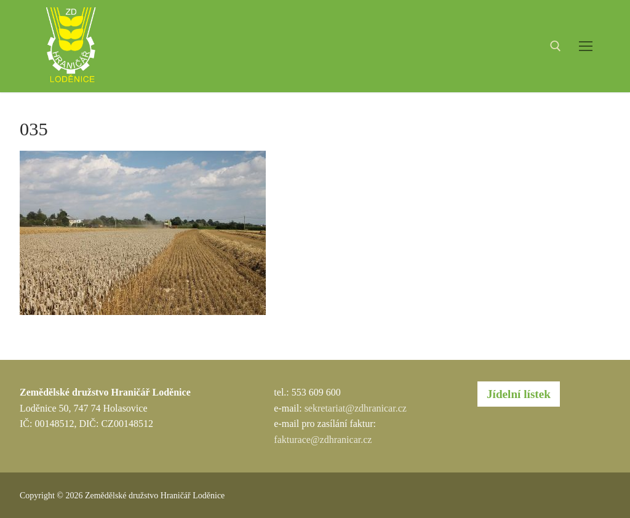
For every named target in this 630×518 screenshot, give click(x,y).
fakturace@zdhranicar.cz (323, 439)
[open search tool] (555, 46)
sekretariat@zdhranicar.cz (356, 408)
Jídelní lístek (519, 394)
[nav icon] (585, 46)
